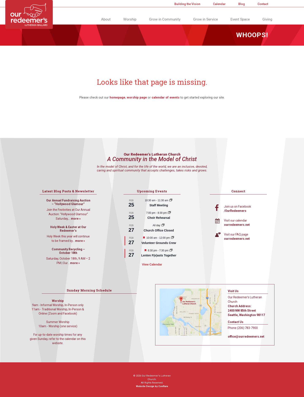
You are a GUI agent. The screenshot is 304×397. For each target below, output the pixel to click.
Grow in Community (164, 19)
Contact (263, 4)
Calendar (219, 4)
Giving (267, 19)
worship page (137, 97)
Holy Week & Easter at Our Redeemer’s (68, 229)
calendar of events (165, 97)
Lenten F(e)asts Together (158, 255)
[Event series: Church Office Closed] (163, 225)
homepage (117, 97)
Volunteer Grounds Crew (158, 243)
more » (76, 218)
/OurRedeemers (235, 210)
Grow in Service (205, 19)
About (106, 19)
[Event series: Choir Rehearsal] (169, 212)
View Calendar (152, 264)
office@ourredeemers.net (246, 336)
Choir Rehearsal (158, 217)
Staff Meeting (158, 205)
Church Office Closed (159, 230)
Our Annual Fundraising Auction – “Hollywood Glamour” (68, 202)
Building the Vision (187, 4)
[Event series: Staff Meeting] (170, 200)
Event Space (240, 19)
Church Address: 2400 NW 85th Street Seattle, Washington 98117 (246, 310)
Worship (129, 19)
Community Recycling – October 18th (68, 251)
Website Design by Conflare (152, 386)
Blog (241, 4)
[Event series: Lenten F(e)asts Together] (171, 250)
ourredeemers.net (237, 224)
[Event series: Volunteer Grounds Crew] (172, 237)
